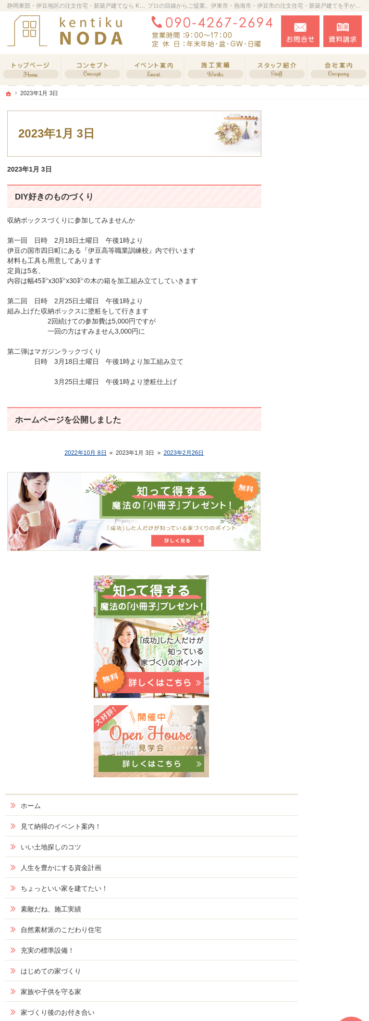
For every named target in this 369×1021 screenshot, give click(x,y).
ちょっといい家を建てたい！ (321, 395)
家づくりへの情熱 (318, 582)
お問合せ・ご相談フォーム (304, 942)
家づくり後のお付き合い (321, 536)
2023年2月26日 (183, 452)
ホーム (301, 292)
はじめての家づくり (321, 491)
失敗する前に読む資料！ (321, 686)
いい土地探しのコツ (321, 341)
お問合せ (300, 31)
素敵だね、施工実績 (321, 420)
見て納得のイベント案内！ (321, 317)
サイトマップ (311, 772)
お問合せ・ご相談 (318, 710)
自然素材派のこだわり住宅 (321, 445)
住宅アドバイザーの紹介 (321, 607)
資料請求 (342, 31)
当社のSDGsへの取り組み (323, 636)
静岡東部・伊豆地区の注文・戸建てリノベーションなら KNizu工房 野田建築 (211, 1002)
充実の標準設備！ (318, 470)
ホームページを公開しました (68, 419)
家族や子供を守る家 (321, 511)
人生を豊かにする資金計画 (321, 366)
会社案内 (304, 561)
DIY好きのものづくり (54, 196)
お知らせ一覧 (311, 731)
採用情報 (304, 661)
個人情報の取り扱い (321, 752)
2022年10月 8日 (85, 452)
